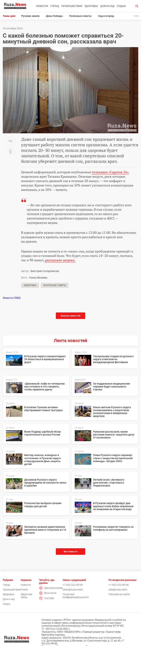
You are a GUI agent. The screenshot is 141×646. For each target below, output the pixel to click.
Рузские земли (30, 15)
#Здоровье (30, 285)
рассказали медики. (60, 260)
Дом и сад (107, 6)
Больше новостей (70, 315)
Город (54, 6)
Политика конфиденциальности (76, 596)
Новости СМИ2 (12, 297)
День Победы (54, 15)
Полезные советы (80, 15)
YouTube (46, 598)
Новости (42, 6)
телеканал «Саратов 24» (110, 172)
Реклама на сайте (119, 594)
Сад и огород (106, 15)
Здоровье (91, 6)
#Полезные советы (54, 285)
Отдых (121, 6)
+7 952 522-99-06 (73, 584)
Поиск (24, 589)
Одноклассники (51, 588)
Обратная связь (26, 596)
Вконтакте (47, 593)
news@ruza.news (73, 589)
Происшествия (71, 6)
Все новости (70, 551)
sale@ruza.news (118, 589)
